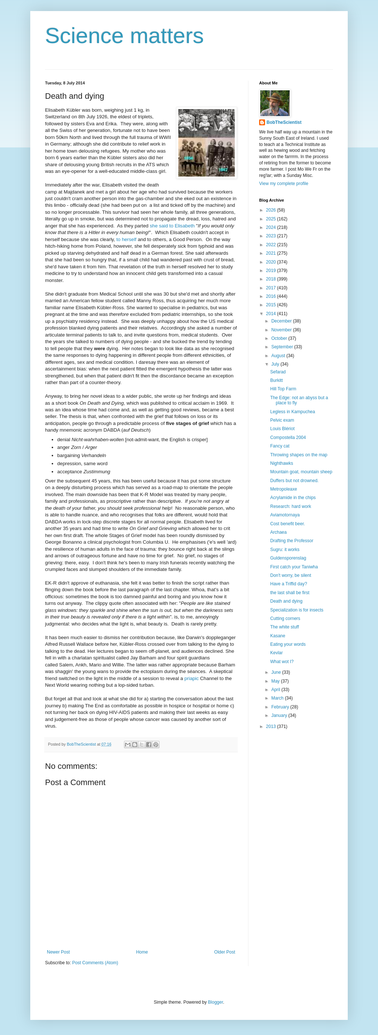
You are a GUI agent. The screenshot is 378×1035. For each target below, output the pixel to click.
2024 (271, 227)
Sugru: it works (284, 549)
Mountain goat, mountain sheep (301, 471)
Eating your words (288, 644)
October (279, 338)
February (280, 707)
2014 (271, 313)
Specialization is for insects (296, 610)
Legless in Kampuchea (292, 411)
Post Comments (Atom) (95, 962)
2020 (271, 262)
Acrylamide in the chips (293, 497)
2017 (271, 287)
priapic (192, 678)
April (276, 689)
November (282, 329)
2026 (271, 210)
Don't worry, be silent (290, 575)
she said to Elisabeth (172, 226)
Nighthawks (281, 463)
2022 (271, 244)
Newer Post (58, 952)
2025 (271, 219)
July (276, 364)
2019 (271, 270)
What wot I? (281, 661)
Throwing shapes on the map (298, 454)
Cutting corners (285, 618)
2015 (271, 304)
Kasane (277, 635)
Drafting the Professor (291, 540)
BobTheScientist (284, 122)
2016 (271, 296)
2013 (271, 726)
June (276, 672)
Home (142, 952)
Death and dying (286, 601)
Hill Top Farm (283, 388)
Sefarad (278, 371)
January (279, 715)
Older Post (224, 952)
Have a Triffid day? (288, 583)
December (282, 321)
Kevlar (276, 652)
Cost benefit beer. (287, 523)
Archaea (278, 532)
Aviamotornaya (285, 515)
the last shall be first (289, 592)
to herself (127, 239)
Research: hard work (290, 506)
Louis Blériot (282, 428)
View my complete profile (283, 183)
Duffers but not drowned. (294, 480)
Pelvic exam (282, 420)
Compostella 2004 (288, 437)
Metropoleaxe (283, 489)
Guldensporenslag (288, 558)
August (278, 355)
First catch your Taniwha (294, 566)
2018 (271, 279)
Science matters (124, 35)
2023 (271, 235)
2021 (271, 253)
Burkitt (276, 380)
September (282, 346)
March (278, 698)
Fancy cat (279, 446)
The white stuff (284, 627)
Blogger (215, 1002)
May (276, 681)
